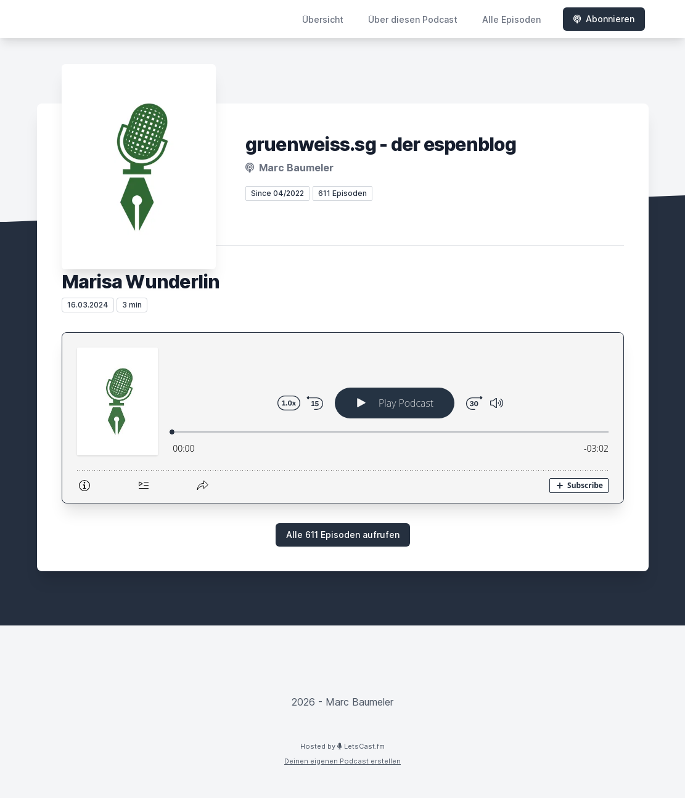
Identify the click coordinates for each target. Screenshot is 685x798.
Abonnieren (603, 19)
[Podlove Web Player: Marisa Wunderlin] (342, 418)
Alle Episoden (511, 19)
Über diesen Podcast (412, 19)
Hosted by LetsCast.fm (342, 746)
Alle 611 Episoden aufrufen (343, 534)
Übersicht (322, 19)
